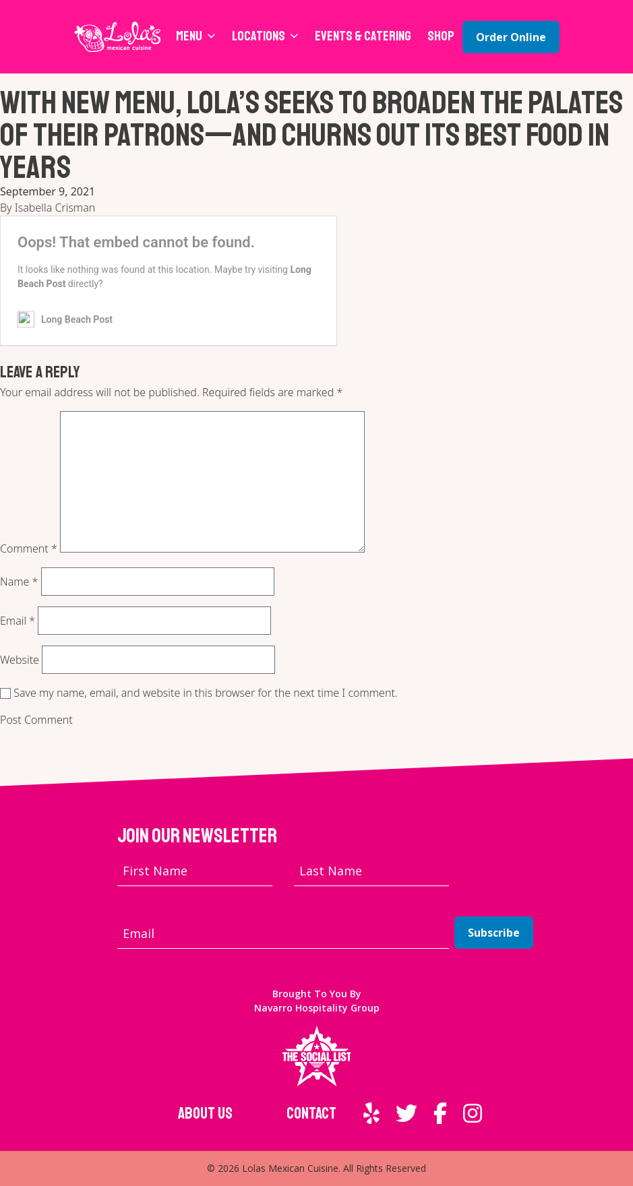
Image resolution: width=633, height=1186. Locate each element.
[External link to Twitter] (406, 1113)
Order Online (511, 37)
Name (19, 581)
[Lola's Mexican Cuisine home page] (117, 36)
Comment (28, 548)
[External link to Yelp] (371, 1113)
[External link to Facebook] (440, 1113)
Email (17, 620)
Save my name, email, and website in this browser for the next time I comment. (205, 692)
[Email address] (283, 933)
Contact (311, 1113)
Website (19, 659)
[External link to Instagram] (472, 1113)
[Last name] (371, 871)
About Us (205, 1113)
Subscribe (494, 932)
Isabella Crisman (55, 207)
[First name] (194, 871)
